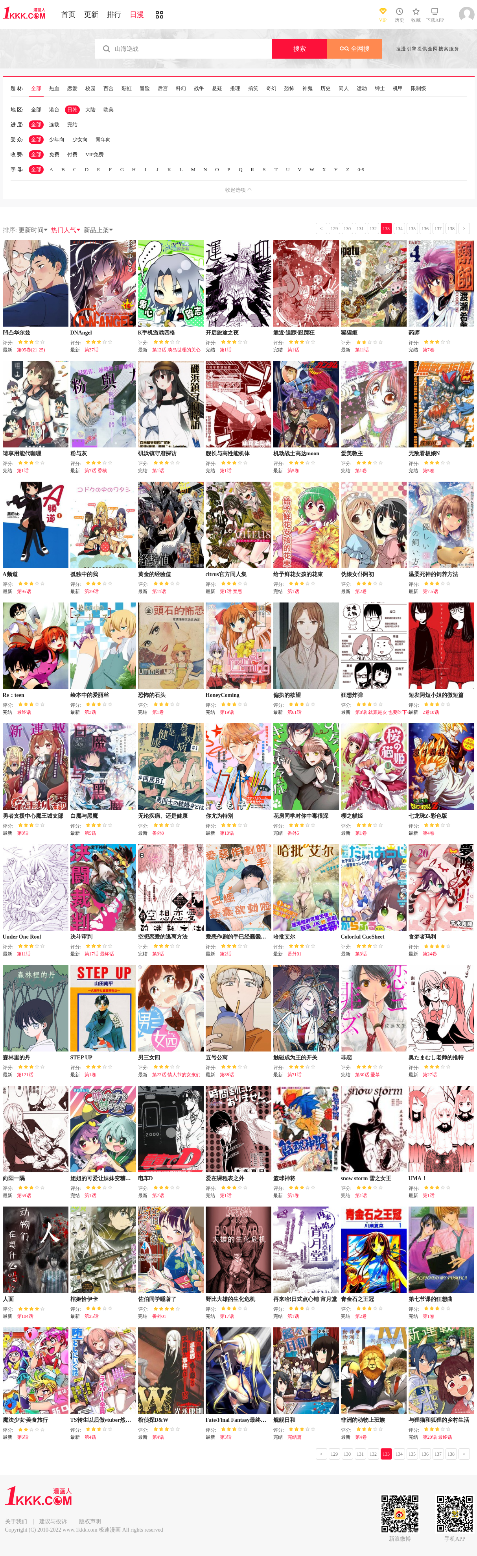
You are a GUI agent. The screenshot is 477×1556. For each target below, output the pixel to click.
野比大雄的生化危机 (230, 1299)
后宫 (163, 88)
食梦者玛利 (422, 937)
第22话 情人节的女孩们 (176, 1074)
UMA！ (418, 1178)
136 (425, 228)
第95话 (24, 591)
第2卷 (361, 591)
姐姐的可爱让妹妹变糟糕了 (103, 1178)
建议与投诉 (53, 1522)
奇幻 (271, 88)
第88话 (227, 1074)
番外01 (294, 954)
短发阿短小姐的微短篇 (436, 695)
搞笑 (253, 88)
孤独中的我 (84, 574)
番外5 (293, 833)
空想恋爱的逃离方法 (163, 937)
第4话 (90, 1437)
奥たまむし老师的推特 (436, 1058)
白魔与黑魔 (84, 816)
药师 (414, 333)
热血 (54, 88)
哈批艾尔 (284, 937)
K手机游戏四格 (156, 333)
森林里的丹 (16, 1058)
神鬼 (307, 88)
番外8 (158, 833)
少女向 (80, 139)
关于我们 (16, 1522)
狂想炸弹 (352, 695)
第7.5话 (430, 591)
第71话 (294, 1074)
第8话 (23, 833)
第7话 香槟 (96, 470)
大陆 (90, 110)
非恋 (346, 1058)
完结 (72, 125)
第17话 (227, 1316)
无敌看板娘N (424, 453)
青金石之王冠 (357, 1299)
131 (360, 228)
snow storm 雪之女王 (366, 1178)
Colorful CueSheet (363, 937)
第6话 (23, 1437)
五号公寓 (217, 1058)
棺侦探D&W (153, 1420)
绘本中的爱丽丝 (89, 695)
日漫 (137, 14)
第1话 (226, 350)
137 (438, 228)
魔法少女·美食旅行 (25, 1420)
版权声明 (90, 1522)
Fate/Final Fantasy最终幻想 (239, 1420)
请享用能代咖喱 (22, 453)
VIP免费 (94, 154)
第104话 (25, 1316)
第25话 (92, 1316)
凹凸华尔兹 (16, 333)
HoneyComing (222, 695)
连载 (54, 125)
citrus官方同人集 (226, 574)
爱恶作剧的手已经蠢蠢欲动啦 (241, 937)
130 (347, 228)
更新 (91, 14)
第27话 (430, 1074)
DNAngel (81, 333)
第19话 (227, 712)
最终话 (24, 712)
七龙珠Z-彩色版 (428, 816)
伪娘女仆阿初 (357, 574)
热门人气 (66, 230)
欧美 (108, 110)
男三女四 (149, 1058)
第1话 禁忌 (231, 591)
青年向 (103, 139)
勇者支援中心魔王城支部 (33, 816)
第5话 (90, 833)
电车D (145, 1178)
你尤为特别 (219, 816)
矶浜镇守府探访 (157, 453)
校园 (90, 88)
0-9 (360, 169)
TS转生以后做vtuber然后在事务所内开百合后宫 (128, 1420)
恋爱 (72, 88)
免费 (54, 154)
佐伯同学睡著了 (157, 1299)
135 (412, 228)
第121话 (25, 1074)
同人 (344, 88)
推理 (235, 88)
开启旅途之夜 (222, 333)
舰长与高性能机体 (228, 453)
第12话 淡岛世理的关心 (176, 350)
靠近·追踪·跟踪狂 (294, 333)
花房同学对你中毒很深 (300, 816)
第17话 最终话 (99, 954)
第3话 (90, 712)
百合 (108, 88)
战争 (199, 88)
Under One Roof (22, 937)
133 (386, 228)
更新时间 (33, 230)
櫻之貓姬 (352, 816)
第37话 (92, 350)
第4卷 (429, 833)
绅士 (380, 88)
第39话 (92, 591)
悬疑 (217, 88)
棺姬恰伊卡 (84, 1299)
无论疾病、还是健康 (163, 816)
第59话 (24, 1195)
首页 (68, 14)
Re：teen (13, 695)
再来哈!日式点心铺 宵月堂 (305, 1299)
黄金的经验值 (154, 574)
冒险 (145, 88)
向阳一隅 (14, 1178)
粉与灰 (78, 453)
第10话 (227, 833)
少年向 (56, 139)
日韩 (72, 110)
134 (399, 228)
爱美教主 (352, 453)
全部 (36, 88)
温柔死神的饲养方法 (433, 574)
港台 (54, 110)
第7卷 (429, 350)
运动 (362, 88)
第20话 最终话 (437, 1437)
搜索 (299, 48)
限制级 (418, 88)
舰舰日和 (284, 1420)
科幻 (181, 88)
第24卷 (430, 954)
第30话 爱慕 (367, 1074)
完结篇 (294, 1437)
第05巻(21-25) (31, 350)
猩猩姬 (349, 333)
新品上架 (99, 230)
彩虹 (127, 88)
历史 (325, 88)
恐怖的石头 (152, 695)
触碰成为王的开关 (295, 1058)
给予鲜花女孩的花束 (298, 574)
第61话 (294, 712)
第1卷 (361, 470)
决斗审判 (81, 937)
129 (334, 228)
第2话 (226, 954)
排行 (114, 14)
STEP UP (81, 1058)
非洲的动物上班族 (363, 1420)
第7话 (158, 1195)
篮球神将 (284, 1178)
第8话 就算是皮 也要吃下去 (383, 712)
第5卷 (293, 470)
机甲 (398, 88)
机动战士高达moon (296, 453)
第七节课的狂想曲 (431, 1299)
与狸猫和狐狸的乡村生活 (439, 1420)
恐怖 (289, 88)
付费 (72, 154)
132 (373, 228)
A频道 (10, 574)
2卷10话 (431, 712)
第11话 (362, 350)
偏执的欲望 (287, 695)
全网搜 (355, 48)
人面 (8, 1299)
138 (451, 228)
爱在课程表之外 (225, 1178)
